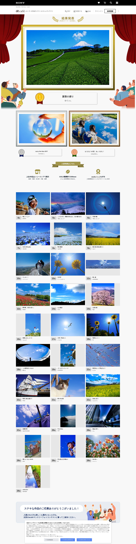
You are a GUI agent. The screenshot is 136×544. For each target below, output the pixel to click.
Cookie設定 (50, 539)
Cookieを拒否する (68, 539)
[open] (111, 3)
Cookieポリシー (44, 534)
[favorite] (99, 3)
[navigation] (117, 3)
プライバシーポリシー (49, 536)
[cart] (105, 3)
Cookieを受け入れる (84, 539)
